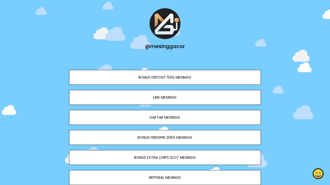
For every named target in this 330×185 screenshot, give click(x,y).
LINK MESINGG (165, 97)
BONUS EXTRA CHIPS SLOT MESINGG (165, 157)
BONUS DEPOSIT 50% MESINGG (164, 77)
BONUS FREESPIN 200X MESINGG (165, 137)
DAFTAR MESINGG (165, 117)
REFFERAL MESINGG (165, 177)
